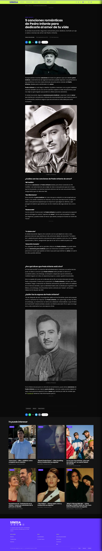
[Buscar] (89, 2)
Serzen (84, 548)
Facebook (30, 393)
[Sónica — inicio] (14, 2)
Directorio (58, 539)
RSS (57, 544)
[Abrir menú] (91, 2)
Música (22, 2)
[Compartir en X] (33, 42)
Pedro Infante (41, 408)
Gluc (79, 548)
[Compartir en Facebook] (26, 42)
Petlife (89, 548)
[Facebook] (76, 2)
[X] (81, 2)
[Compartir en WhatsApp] (29, 42)
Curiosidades (43, 2)
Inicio (26, 5)
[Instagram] (78, 2)
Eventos (36, 2)
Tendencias (29, 2)
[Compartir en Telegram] (36, 42)
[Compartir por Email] (39, 42)
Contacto (58, 541)
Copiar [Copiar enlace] (44, 42)
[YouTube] (83, 2)
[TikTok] (85, 2)
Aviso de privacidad (61, 536)
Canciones (28, 408)
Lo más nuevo (52, 2)
